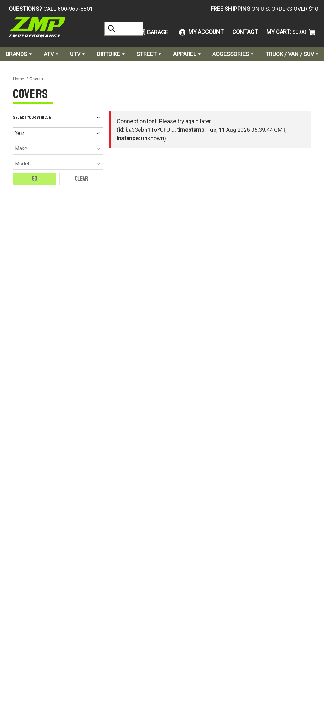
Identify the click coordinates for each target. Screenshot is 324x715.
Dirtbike (111, 54)
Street (148, 54)
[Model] (58, 164)
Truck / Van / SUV (291, 54)
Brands (19, 54)
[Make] (58, 149)
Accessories (232, 54)
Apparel (187, 54)
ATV (51, 54)
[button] (151, 32)
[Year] (58, 133)
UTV (77, 54)
